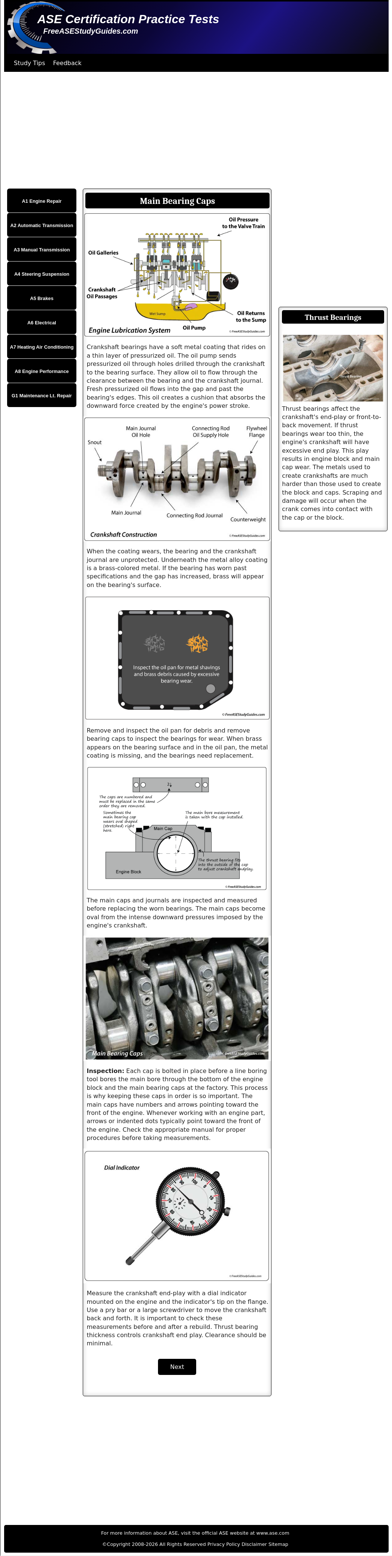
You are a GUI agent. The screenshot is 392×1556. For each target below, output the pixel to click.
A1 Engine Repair (41, 201)
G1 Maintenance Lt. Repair (42, 395)
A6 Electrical (41, 322)
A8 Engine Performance (42, 371)
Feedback (67, 63)
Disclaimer (254, 1544)
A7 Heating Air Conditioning (41, 347)
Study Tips (29, 63)
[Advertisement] (194, 130)
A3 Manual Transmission (41, 250)
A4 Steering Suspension (41, 274)
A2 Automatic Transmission (41, 225)
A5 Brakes (42, 298)
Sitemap (278, 1544)
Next (177, 1366)
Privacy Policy (223, 1544)
